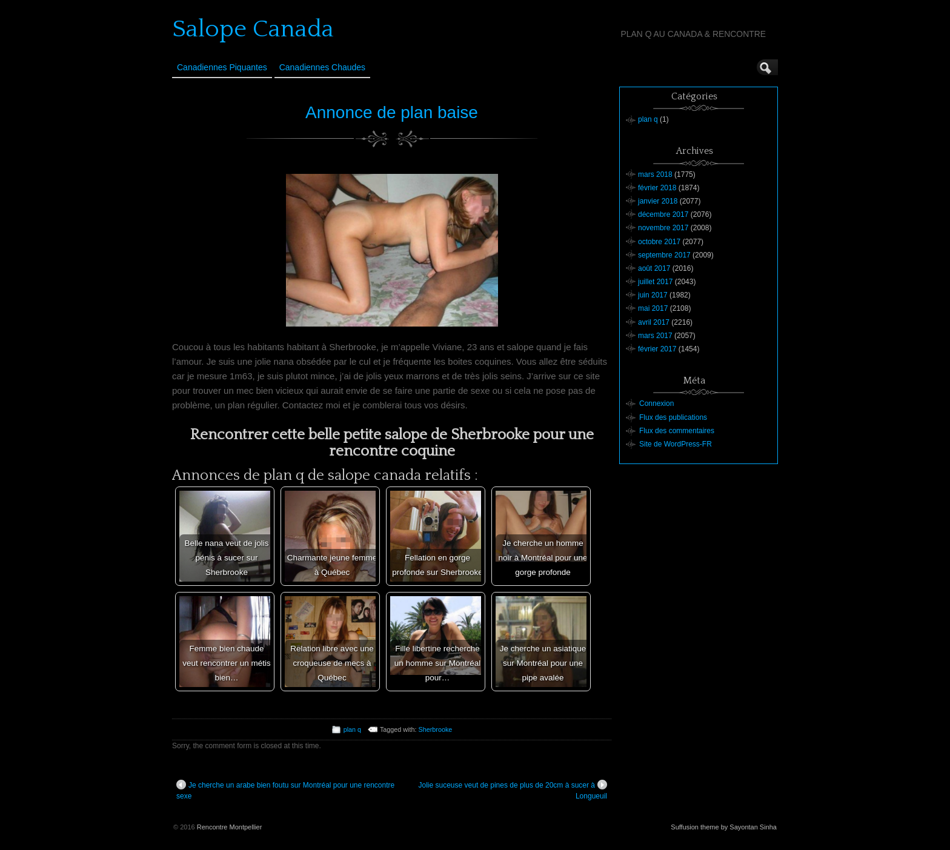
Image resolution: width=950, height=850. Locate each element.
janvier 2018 (657, 201)
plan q (352, 729)
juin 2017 (653, 295)
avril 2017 (653, 322)
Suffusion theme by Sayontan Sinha (724, 827)
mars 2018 (655, 174)
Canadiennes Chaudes (322, 67)
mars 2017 (655, 335)
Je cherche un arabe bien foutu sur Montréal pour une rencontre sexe (285, 790)
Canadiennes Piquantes (222, 67)
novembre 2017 (663, 228)
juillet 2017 (655, 281)
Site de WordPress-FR (675, 444)
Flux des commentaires (676, 431)
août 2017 (654, 268)
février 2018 (657, 188)
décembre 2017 (663, 214)
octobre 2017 (659, 241)
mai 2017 (653, 308)
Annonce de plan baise (391, 112)
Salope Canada (253, 29)
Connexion (656, 403)
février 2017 (657, 349)
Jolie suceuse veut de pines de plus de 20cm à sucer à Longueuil (512, 790)
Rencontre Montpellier (229, 827)
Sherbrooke (436, 729)
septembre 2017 (664, 255)
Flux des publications (673, 417)
